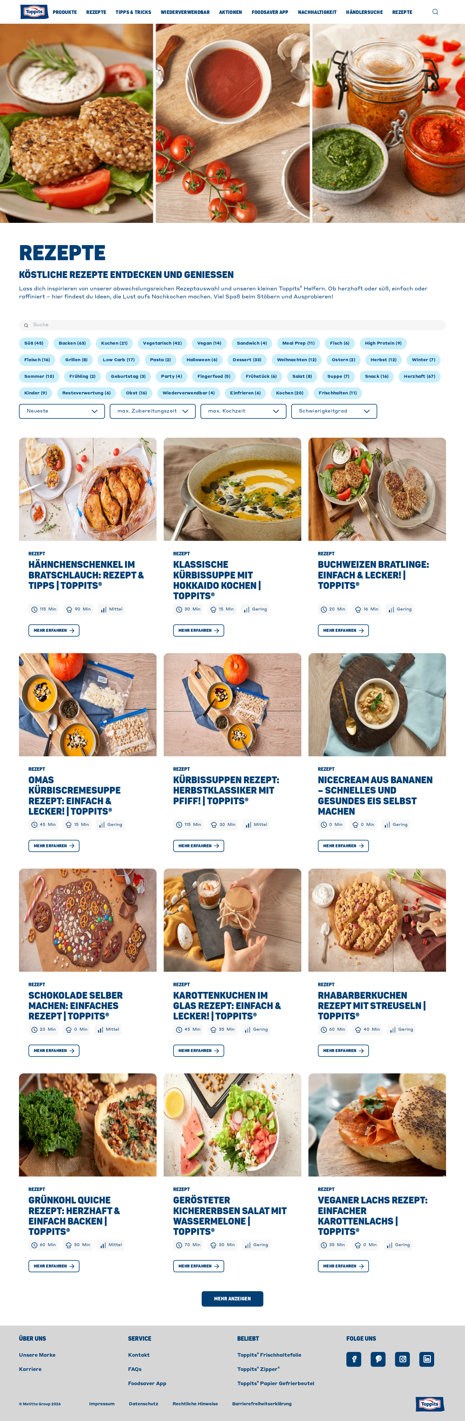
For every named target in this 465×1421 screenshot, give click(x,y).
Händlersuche (364, 12)
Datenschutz (143, 1404)
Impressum (102, 1404)
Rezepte (96, 12)
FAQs (134, 1369)
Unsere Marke (37, 1355)
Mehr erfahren (54, 630)
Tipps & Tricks (133, 12)
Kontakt (139, 1355)
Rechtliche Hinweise (195, 1404)
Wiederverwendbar (185, 12)
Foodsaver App (270, 12)
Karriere (30, 1369)
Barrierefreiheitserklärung (262, 1404)
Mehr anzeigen (232, 1299)
